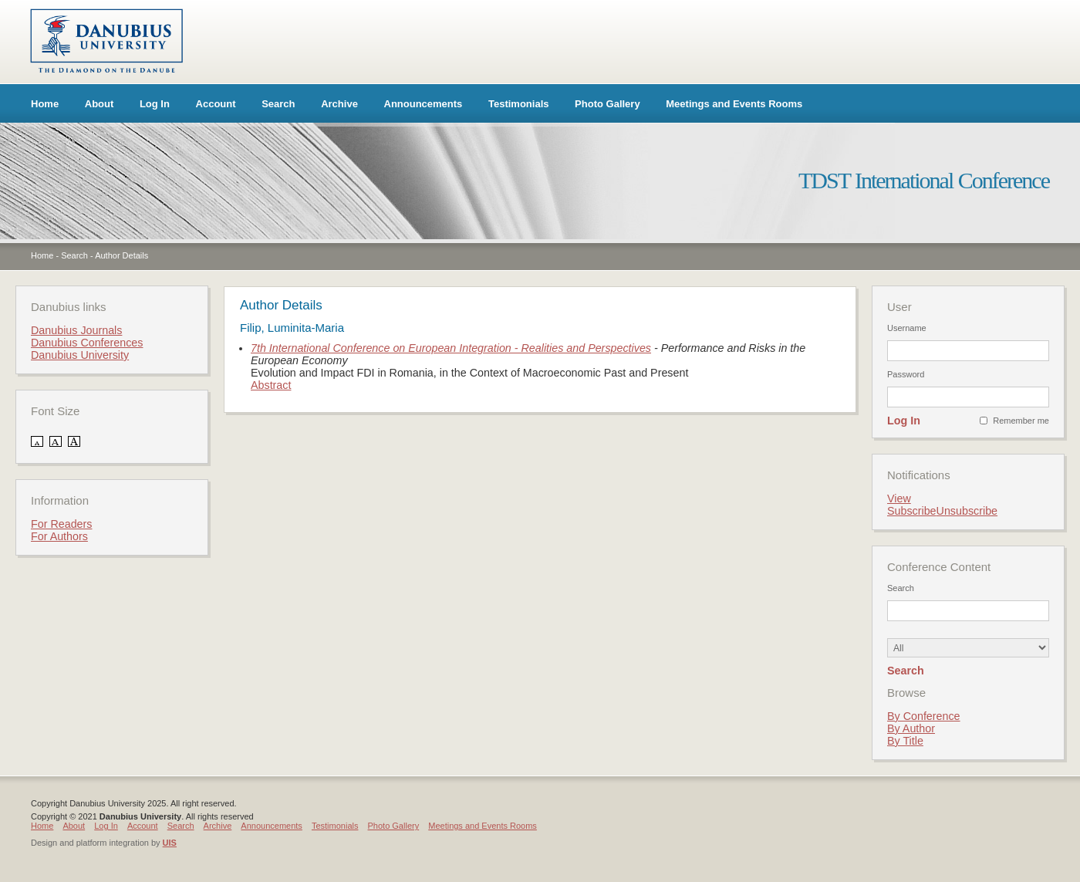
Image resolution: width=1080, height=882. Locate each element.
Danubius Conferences (87, 342)
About (99, 104)
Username (906, 328)
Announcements (423, 104)
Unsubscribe (967, 511)
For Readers (61, 524)
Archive (339, 104)
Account (216, 104)
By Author (911, 728)
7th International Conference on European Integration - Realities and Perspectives (451, 348)
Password (905, 374)
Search (278, 104)
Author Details (121, 255)
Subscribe (912, 511)
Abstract (271, 385)
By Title (905, 741)
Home (45, 104)
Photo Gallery (607, 104)
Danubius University (80, 355)
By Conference (923, 716)
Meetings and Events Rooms (734, 104)
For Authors (59, 536)
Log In (155, 104)
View (899, 498)
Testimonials (518, 104)
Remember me (1021, 420)
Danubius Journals (76, 330)
